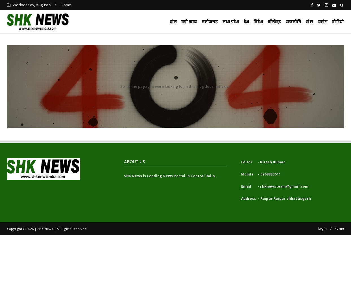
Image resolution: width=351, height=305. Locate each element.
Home (66, 4)
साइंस (323, 22)
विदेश (258, 22)
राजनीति (294, 22)
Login (322, 228)
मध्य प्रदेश (231, 22)
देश (246, 22)
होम (173, 22)
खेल (309, 22)
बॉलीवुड (274, 22)
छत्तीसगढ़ (210, 22)
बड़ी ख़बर (189, 22)
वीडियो (338, 22)
